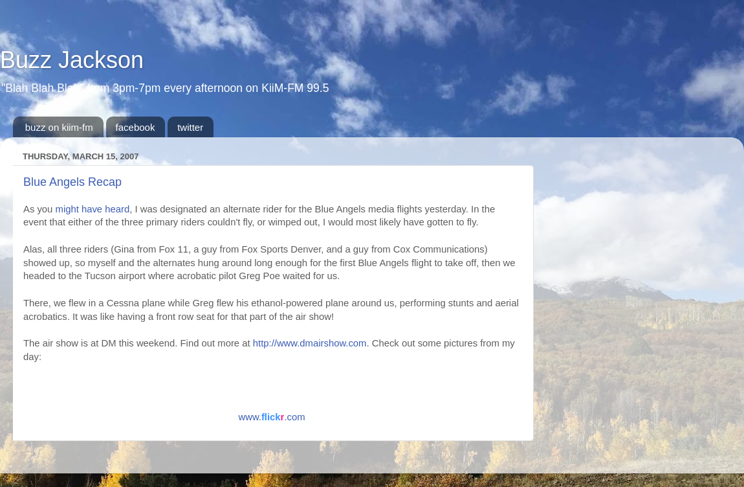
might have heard (93, 209)
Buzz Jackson (72, 60)
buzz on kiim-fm (59, 127)
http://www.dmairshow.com (310, 343)
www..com (271, 417)
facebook (135, 127)
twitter (190, 127)
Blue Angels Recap (72, 182)
